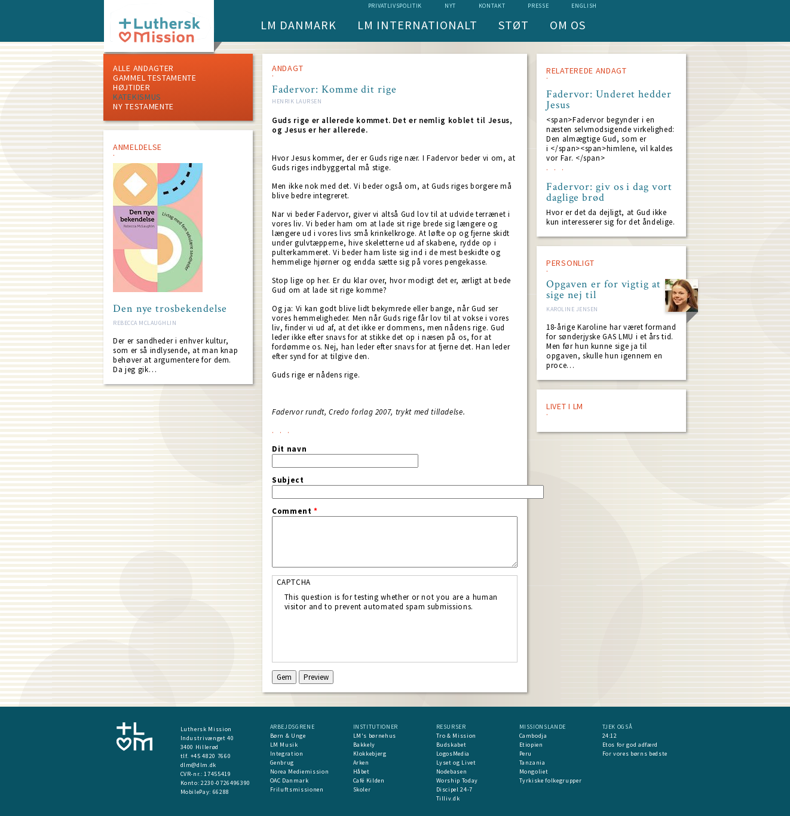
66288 (221, 792)
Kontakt (492, 6)
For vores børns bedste (634, 753)
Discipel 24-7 (454, 789)
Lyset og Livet (456, 762)
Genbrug (282, 762)
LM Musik (284, 744)
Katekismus (137, 96)
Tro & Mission (456, 736)
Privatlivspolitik (395, 6)
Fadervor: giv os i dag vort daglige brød (609, 192)
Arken (361, 762)
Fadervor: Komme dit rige (334, 89)
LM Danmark (298, 24)
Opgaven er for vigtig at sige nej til (603, 289)
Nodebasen (451, 771)
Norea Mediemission (299, 771)
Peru (525, 753)
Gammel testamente (155, 77)
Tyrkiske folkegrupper (550, 780)
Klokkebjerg (370, 753)
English (584, 6)
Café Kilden (369, 780)
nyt (450, 6)
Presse (538, 6)
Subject (288, 480)
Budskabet (451, 744)
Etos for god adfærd (630, 744)
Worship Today (457, 780)
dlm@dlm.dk (198, 765)
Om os (568, 24)
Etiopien (531, 744)
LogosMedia (453, 753)
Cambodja (533, 736)
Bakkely (364, 744)
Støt (513, 24)
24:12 (609, 736)
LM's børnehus (374, 736)
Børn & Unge (288, 736)
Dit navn (289, 449)
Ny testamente (143, 106)
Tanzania (532, 762)
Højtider (132, 87)
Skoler (362, 789)
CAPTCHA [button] (294, 582)
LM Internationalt (417, 24)
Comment (295, 511)
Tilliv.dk (448, 798)
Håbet (361, 771)
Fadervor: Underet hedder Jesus (609, 100)
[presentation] (375, 635)
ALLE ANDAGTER (143, 68)
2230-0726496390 (225, 783)
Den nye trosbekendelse (170, 308)
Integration (287, 753)
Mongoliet (534, 771)
